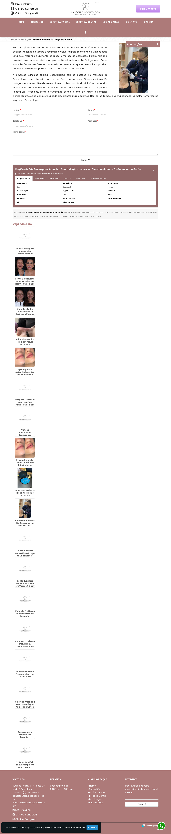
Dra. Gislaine (21, 4)
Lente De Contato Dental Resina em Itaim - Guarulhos (25, 281)
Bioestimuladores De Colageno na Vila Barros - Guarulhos (25, 524)
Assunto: (93, 121)
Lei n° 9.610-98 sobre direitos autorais (87, 216)
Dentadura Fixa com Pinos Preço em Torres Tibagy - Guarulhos (25, 585)
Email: (91, 110)
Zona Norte (39, 178)
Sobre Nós (37, 22)
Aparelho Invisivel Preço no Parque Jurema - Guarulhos (25, 494)
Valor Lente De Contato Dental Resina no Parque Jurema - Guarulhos (24, 314)
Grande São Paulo (98, 178)
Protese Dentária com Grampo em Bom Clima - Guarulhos (24, 766)
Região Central (23, 178)
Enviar (85, 160)
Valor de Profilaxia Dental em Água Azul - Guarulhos (25, 704)
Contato (132, 22)
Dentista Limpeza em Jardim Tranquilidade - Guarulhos (24, 252)
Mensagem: (19, 131)
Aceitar (92, 827)
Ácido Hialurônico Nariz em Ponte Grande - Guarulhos (24, 343)
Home (21, 22)
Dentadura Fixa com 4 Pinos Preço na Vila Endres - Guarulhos (25, 554)
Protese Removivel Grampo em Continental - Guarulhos (25, 435)
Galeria (148, 22)
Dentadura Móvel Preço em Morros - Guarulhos (24, 674)
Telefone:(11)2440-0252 (26, 792)
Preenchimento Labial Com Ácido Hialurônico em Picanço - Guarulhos (25, 465)
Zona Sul (67, 178)
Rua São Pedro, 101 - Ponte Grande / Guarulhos (29, 787)
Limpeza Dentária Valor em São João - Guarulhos (25, 402)
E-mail (129, 792)
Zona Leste (80, 178)
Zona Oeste (54, 178)
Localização (111, 22)
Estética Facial (60, 22)
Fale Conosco (148, 8)
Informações (96, 802)
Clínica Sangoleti (24, 9)
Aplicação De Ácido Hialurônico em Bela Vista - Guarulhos (24, 373)
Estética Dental (86, 22)
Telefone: (18, 121)
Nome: (17, 110)
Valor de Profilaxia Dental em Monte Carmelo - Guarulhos (25, 615)
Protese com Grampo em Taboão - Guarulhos (25, 736)
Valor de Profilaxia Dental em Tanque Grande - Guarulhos (25, 645)
